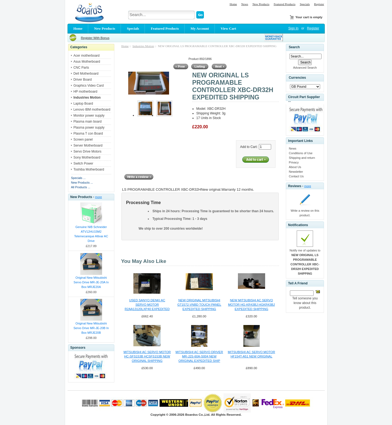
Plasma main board (88, 121)
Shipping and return (302, 157)
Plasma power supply (89, 127)
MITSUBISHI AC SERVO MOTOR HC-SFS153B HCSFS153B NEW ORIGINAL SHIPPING (147, 356)
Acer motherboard (87, 55)
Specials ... (78, 178)
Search (294, 47)
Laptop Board (83, 103)
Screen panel (83, 139)
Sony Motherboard (87, 157)
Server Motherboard (88, 145)
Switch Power (83, 163)
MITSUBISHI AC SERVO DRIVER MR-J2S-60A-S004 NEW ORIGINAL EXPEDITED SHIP (199, 356)
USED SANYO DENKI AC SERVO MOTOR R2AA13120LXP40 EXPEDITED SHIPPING (147, 305)
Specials (305, 4)
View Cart (228, 28)
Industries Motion (143, 46)
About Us (295, 167)
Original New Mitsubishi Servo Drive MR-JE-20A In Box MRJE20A (91, 282)
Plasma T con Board (88, 133)
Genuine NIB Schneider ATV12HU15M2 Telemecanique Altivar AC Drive (91, 233)
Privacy (294, 162)
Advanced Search (305, 67)
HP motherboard (85, 91)
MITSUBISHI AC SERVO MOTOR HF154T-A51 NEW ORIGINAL (251, 354)
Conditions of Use (301, 153)
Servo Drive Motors (88, 151)
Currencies (297, 78)
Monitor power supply (89, 115)
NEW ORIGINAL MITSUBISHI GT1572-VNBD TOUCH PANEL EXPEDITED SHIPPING (199, 305)
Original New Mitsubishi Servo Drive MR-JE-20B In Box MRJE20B (91, 328)
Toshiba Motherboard (89, 169)
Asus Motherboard (87, 61)
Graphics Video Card (89, 85)
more (98, 197)
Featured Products (284, 4)
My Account (200, 28)
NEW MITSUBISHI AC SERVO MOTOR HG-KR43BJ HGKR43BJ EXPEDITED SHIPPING (251, 305)
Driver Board (83, 79)
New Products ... (82, 182)
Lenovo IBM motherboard (92, 109)
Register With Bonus (95, 38)
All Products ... (80, 187)
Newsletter (296, 171)
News (244, 4)
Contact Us (296, 176)
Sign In (293, 28)
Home (233, 4)
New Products (260, 4)
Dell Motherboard (86, 73)
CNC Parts (81, 67)
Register (319, 4)
